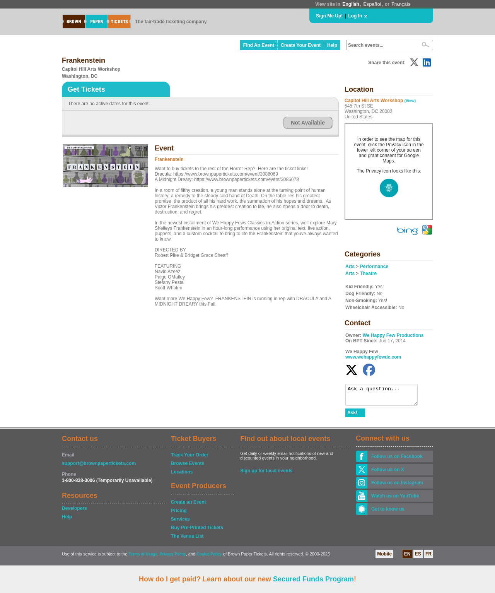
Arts (350, 266)
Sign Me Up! (329, 16)
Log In (355, 16)
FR (428, 557)
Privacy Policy (173, 557)
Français (400, 4)
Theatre (368, 273)
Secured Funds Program (313, 579)
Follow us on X (387, 473)
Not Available (308, 123)
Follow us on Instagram (397, 486)
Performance (374, 266)
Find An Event (258, 45)
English (350, 4)
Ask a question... (385, 396)
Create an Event (188, 505)
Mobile (384, 557)
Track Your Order (189, 458)
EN (407, 557)
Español (373, 4)
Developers (74, 511)
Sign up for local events (266, 474)
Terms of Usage (142, 557)
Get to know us (388, 512)
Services (180, 522)
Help (332, 45)
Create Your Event (301, 45)
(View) (410, 101)
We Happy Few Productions (393, 335)
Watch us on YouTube (395, 499)
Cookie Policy (209, 557)
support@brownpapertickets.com (99, 467)
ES (418, 557)
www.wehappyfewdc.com (373, 357)
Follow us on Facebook (397, 460)
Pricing (179, 514)
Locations (182, 475)
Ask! (352, 416)
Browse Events (187, 467)
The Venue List (187, 539)
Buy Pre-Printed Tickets (197, 531)
